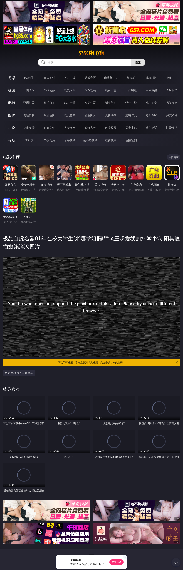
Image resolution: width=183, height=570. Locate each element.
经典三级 (131, 103)
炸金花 (131, 78)
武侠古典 (90, 128)
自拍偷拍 (49, 90)
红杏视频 (110, 140)
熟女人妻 (110, 90)
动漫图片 (90, 115)
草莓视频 (69, 140)
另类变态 (171, 103)
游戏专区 (90, 78)
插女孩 (29, 140)
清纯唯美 (131, 115)
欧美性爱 (90, 103)
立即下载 (117, 562)
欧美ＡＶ (69, 90)
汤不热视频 (90, 140)
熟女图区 (151, 115)
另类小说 (131, 128)
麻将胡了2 (110, 78)
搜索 (138, 62)
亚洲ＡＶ (29, 90)
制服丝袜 (110, 103)
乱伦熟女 (151, 103)
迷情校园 (110, 128)
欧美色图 (69, 115)
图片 (11, 115)
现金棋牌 (151, 78)
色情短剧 (131, 140)
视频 (11, 90)
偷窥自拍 (29, 115)
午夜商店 (49, 140)
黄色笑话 (151, 128)
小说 (11, 127)
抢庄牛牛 (171, 78)
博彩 (11, 77)
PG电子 (29, 78)
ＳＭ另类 (171, 90)
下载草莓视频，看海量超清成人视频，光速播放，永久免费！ (118, 362)
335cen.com (91, 53)
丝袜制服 (131, 90)
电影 (11, 102)
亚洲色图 (49, 115)
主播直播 (151, 90)
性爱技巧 (171, 128)
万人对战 (69, 78)
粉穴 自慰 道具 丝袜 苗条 (19, 373)
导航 (11, 140)
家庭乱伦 (49, 128)
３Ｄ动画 (90, 90)
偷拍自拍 (49, 103)
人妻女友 (69, 128)
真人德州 (49, 78)
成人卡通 (69, 103)
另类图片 (171, 115)
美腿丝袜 (110, 115)
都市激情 (29, 128)
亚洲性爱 (29, 103)
